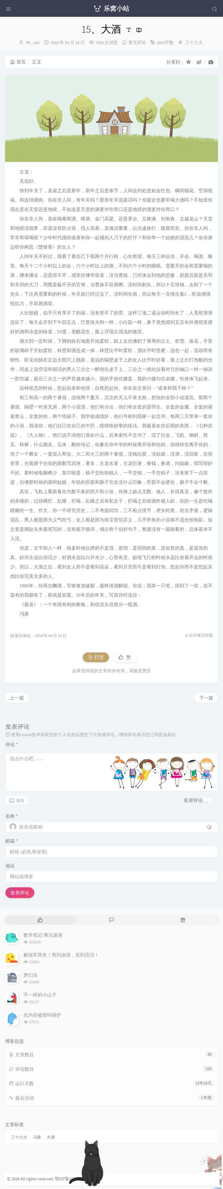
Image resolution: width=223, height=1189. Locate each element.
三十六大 (194, 42)
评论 (11, 744)
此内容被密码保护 (42, 1015)
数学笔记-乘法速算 (43, 935)
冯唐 (37, 1137)
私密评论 (193, 800)
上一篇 (17, 698)
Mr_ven (33, 42)
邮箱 (11, 841)
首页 (18, 62)
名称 (11, 816)
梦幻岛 (31, 975)
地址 (10, 866)
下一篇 (206, 698)
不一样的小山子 (40, 995)
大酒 (51, 1137)
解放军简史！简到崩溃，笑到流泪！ (61, 955)
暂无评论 (137, 42)
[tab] (40, 920)
